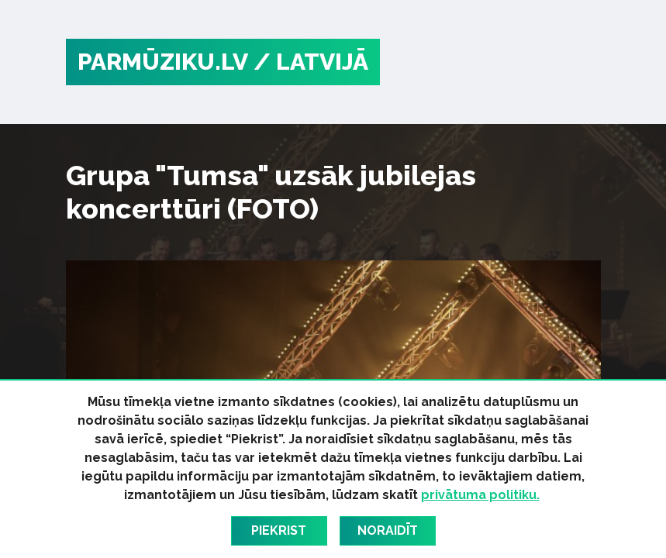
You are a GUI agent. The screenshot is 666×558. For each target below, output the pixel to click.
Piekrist (278, 530)
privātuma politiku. (480, 494)
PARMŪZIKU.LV (163, 61)
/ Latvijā (311, 61)
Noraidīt (387, 530)
